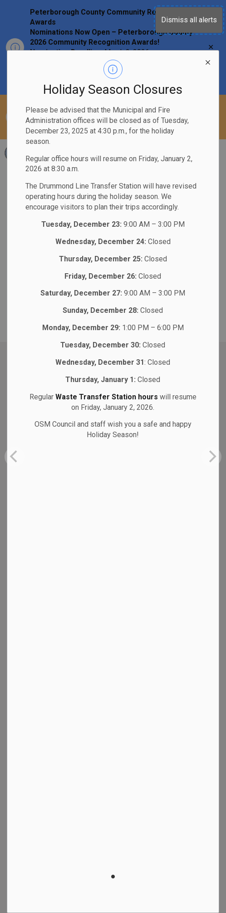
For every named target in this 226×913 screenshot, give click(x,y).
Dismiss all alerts (189, 19)
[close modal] (208, 61)
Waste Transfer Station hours (106, 397)
